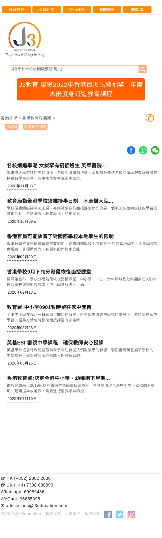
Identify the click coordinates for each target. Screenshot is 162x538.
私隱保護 (92, 514)
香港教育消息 (35, 127)
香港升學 (77, 9)
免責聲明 (73, 514)
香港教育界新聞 (37, 118)
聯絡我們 (53, 514)
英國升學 (46, 9)
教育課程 (16, 9)
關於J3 (137, 9)
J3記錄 (12, 127)
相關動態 (107, 9)
